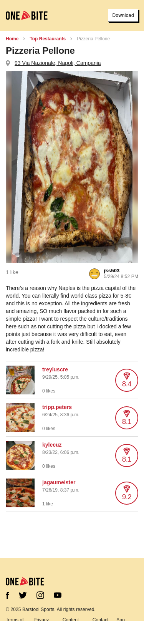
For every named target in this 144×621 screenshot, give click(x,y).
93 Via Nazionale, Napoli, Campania (58, 63)
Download (123, 15)
